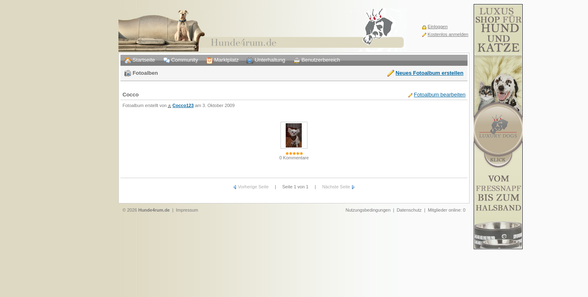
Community (180, 60)
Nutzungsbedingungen (367, 210)
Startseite (140, 60)
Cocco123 (183, 105)
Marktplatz (222, 60)
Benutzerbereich (317, 60)
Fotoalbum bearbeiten (440, 95)
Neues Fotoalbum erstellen (429, 73)
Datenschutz (408, 210)
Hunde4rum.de (154, 210)
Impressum (187, 210)
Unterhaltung (266, 60)
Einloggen (438, 26)
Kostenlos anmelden (448, 34)
